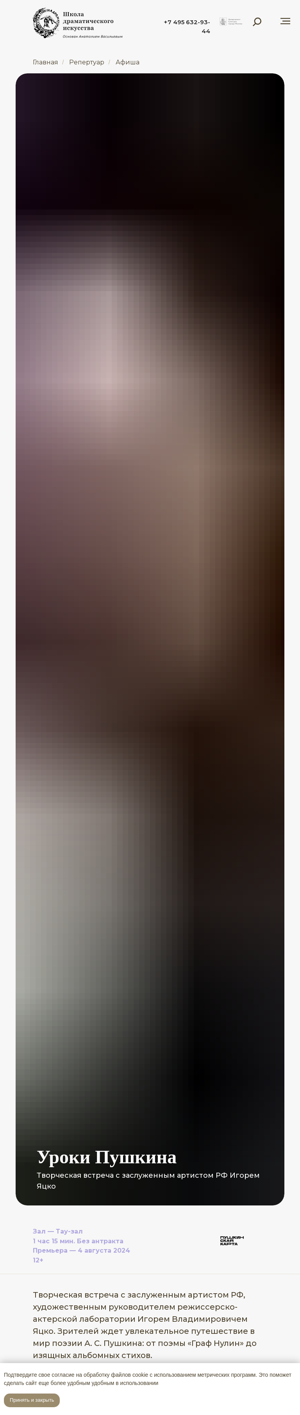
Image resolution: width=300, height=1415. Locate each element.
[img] (231, 22)
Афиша (127, 62)
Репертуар (86, 62)
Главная (45, 62)
